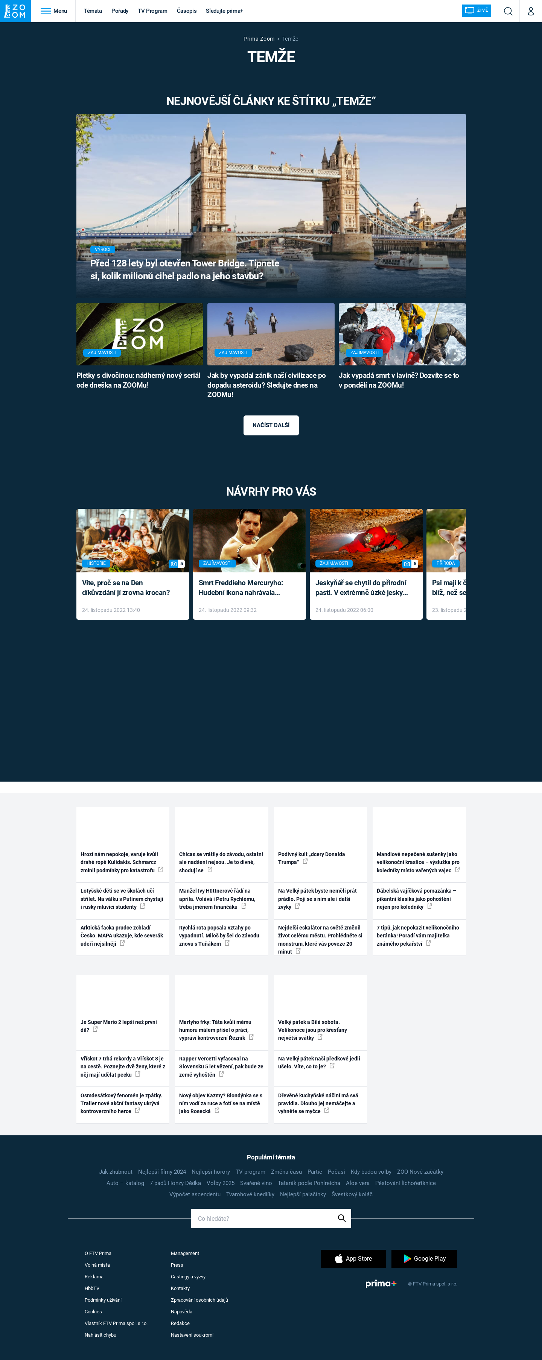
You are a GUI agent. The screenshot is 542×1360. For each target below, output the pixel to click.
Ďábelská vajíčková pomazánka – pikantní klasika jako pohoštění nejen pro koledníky (416, 899)
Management (185, 1253)
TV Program (152, 11)
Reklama (94, 1276)
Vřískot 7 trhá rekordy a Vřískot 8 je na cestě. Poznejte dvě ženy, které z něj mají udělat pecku (123, 1067)
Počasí (336, 1171)
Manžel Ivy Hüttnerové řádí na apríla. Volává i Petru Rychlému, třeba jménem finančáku (217, 899)
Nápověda (181, 1311)
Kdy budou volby (371, 1171)
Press (177, 1265)
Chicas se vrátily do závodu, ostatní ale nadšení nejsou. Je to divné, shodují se (221, 862)
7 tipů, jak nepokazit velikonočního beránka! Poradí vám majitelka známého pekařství (418, 936)
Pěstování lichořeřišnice (405, 1183)
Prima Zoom (259, 39)
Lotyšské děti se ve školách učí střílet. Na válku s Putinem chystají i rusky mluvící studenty (122, 899)
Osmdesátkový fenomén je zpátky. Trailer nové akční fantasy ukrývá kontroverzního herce (121, 1103)
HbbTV (92, 1288)
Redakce (180, 1323)
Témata (93, 11)
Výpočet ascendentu (195, 1194)
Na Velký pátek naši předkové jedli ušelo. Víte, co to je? (319, 1062)
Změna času (286, 1171)
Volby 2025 (220, 1183)
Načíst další (271, 425)
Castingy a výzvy (188, 1276)
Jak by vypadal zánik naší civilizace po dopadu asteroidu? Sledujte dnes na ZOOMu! (266, 385)
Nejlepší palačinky (303, 1194)
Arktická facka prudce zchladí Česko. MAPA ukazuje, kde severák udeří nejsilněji (122, 936)
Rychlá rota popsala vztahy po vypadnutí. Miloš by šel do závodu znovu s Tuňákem (219, 936)
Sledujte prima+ (224, 11)
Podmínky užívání (103, 1300)
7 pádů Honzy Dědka (175, 1183)
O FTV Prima (98, 1253)
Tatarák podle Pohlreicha (309, 1183)
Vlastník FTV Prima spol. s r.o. (116, 1323)
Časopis (187, 11)
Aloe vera (358, 1183)
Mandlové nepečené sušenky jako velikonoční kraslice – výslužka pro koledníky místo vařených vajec (418, 862)
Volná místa (97, 1265)
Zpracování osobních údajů (199, 1300)
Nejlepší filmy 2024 (162, 1171)
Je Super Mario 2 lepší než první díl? (119, 1026)
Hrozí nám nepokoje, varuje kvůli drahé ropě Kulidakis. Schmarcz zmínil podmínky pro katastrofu (122, 862)
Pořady (119, 11)
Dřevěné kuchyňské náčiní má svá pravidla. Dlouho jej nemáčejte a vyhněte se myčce (318, 1103)
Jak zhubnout (115, 1171)
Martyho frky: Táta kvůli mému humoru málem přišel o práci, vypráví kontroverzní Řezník (216, 1030)
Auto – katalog (125, 1183)
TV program (250, 1171)
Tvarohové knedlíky (250, 1194)
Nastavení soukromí (192, 1335)
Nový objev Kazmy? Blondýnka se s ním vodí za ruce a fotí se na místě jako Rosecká (220, 1103)
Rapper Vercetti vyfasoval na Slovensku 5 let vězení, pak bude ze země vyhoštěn (221, 1067)
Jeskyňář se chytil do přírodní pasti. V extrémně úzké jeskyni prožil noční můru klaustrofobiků (362, 588)
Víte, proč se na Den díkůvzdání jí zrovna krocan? (126, 588)
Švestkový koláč (352, 1194)
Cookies (93, 1311)
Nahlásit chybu (100, 1335)
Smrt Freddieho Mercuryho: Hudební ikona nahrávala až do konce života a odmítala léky (244, 588)
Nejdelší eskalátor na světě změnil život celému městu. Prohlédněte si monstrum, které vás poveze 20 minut (320, 940)
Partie (315, 1171)
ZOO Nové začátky (420, 1171)
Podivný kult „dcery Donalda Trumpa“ (311, 858)
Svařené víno (256, 1183)
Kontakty (180, 1288)
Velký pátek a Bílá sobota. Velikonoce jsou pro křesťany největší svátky (312, 1030)
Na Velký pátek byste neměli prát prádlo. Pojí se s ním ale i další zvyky (317, 899)
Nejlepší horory (211, 1171)
